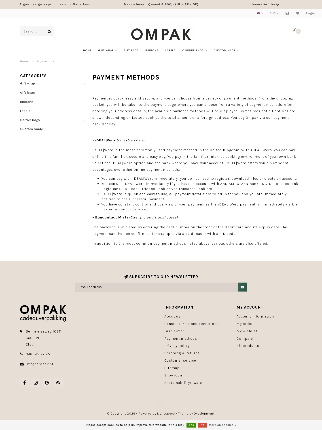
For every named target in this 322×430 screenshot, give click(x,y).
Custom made (224, 50)
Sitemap (172, 368)
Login (310, 13)
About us (172, 316)
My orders (246, 324)
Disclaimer (174, 331)
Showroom (173, 375)
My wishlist (247, 331)
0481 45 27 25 (38, 354)
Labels (170, 50)
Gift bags (131, 50)
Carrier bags (193, 50)
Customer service (180, 360)
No (203, 425)
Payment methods (180, 338)
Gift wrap (106, 50)
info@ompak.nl (39, 364)
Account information (255, 316)
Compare (245, 338)
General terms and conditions (191, 324)
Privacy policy (177, 346)
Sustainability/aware (183, 382)
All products (248, 346)
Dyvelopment (204, 413)
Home (87, 50)
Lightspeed (166, 413)
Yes (191, 425)
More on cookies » (222, 425)
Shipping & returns (182, 353)
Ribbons (152, 50)
